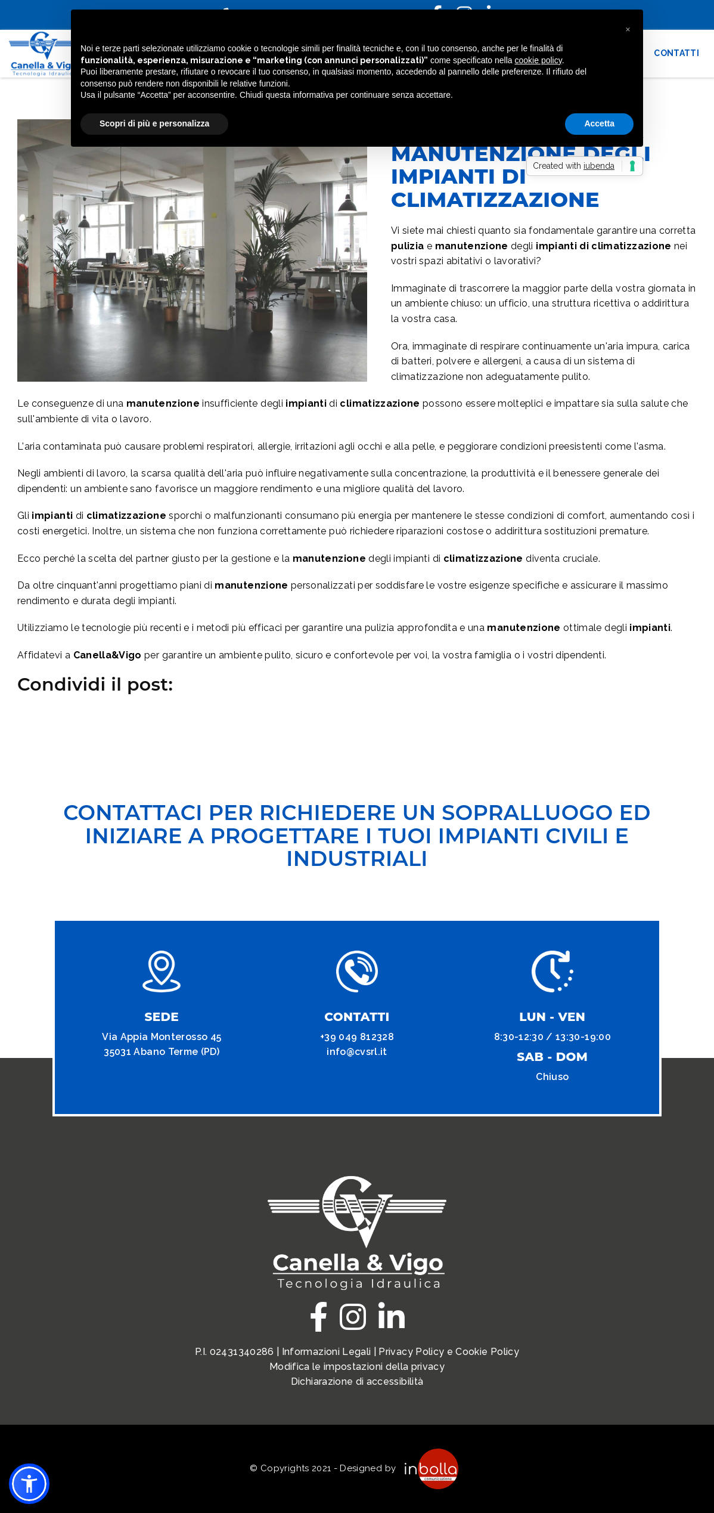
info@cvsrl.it (357, 1051)
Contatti (676, 53)
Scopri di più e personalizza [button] (154, 123)
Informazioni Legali (326, 1351)
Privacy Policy (411, 1351)
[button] (29, 1483)
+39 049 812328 (357, 1036)
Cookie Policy (487, 1351)
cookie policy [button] (538, 60)
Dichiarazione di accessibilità (357, 1381)
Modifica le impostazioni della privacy (357, 1366)
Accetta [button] (599, 123)
